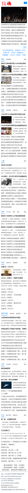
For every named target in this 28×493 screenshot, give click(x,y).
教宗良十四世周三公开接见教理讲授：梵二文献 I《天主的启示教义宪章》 (14, 252)
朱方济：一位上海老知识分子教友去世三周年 (14, 187)
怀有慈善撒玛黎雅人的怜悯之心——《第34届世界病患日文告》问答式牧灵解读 (14, 255)
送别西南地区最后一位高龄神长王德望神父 (14, 201)
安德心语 (8, 262)
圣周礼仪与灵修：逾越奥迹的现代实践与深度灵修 (14, 458)
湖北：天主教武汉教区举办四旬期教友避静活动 (14, 105)
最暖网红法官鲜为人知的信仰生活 (12, 196)
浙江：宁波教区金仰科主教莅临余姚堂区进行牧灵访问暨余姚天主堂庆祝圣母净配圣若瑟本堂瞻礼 (14, 102)
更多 (25, 59)
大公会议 (8, 212)
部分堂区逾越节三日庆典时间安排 (12, 86)
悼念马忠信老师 (6, 207)
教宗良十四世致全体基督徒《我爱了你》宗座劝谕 (13, 238)
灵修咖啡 (15, 262)
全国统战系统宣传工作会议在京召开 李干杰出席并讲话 (13, 340)
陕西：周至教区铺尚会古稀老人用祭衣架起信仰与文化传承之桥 (14, 193)
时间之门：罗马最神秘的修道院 (11, 391)
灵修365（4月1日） (7, 308)
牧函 (14, 212)
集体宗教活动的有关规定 (9, 357)
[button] (20, 7)
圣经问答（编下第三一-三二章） (12, 461)
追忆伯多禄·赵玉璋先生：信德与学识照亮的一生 (13, 190)
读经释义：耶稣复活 (8, 444)
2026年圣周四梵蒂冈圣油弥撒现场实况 (14, 27)
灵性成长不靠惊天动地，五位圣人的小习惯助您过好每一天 (14, 405)
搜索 (25, 47)
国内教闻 (8, 59)
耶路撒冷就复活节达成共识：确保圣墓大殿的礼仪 (14, 44)
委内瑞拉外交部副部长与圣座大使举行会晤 (14, 156)
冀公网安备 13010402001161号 (9, 487)
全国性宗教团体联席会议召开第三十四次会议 (14, 348)
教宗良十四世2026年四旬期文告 (11, 249)
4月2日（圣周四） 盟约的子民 (11, 303)
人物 (2, 161)
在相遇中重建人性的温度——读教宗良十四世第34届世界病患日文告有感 (14, 258)
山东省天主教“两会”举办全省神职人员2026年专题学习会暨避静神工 (13, 100)
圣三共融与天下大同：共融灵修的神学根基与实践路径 (14, 410)
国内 (2, 59)
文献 (2, 212)
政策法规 (4, 313)
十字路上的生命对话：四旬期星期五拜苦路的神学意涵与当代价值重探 (14, 396)
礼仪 (2, 415)
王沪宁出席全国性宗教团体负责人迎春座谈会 (14, 343)
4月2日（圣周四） (7, 306)
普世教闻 (8, 110)
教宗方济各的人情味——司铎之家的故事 (14, 199)
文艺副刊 (8, 364)
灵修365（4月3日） (7, 292)
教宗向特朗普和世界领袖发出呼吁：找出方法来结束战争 (14, 36)
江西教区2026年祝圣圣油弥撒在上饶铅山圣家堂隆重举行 (14, 41)
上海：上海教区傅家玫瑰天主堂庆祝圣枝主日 (14, 89)
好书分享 (15, 364)
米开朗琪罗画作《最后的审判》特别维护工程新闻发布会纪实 (14, 407)
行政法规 (11, 313)
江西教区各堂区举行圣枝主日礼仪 (12, 94)
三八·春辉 (4, 393)
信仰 (2, 262)
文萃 (2, 364)
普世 (2, 110)
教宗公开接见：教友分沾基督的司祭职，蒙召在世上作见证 (13, 30)
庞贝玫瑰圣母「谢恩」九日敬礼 (14, 467)
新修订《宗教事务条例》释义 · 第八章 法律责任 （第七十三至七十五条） (13, 354)
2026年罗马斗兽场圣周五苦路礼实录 (13, 24)
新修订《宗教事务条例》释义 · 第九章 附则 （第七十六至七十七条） (13, 351)
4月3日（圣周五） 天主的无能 (11, 295)
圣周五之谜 (5, 447)
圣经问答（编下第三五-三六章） (12, 453)
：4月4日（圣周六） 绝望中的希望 (14, 55)
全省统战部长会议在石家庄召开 (11, 345)
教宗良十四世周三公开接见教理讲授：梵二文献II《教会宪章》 (14, 241)
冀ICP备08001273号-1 (7, 485)
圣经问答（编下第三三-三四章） (12, 455)
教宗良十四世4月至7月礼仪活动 (11, 38)
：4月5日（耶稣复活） (14, 52)
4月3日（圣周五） (7, 297)
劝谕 (18, 212)
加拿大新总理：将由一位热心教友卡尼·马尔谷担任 (14, 204)
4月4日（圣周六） (7, 289)
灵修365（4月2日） (7, 300)
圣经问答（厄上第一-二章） (10, 450)
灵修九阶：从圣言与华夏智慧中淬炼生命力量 (14, 399)
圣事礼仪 (15, 415)
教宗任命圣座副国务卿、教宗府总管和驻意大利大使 (14, 153)
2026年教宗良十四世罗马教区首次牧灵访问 (14, 402)
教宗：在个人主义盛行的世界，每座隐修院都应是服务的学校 (14, 151)
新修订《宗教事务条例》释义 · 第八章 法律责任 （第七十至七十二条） (13, 359)
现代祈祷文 (5, 470)
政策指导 (18, 313)
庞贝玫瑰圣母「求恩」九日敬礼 (14, 465)
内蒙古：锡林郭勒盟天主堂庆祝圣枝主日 (14, 91)
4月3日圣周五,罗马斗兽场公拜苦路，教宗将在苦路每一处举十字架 (13, 33)
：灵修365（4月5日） (14, 50)
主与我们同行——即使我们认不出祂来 (14, 442)
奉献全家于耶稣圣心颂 (18, 470)
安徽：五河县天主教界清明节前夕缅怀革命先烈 (14, 97)
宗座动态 (15, 110)
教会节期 (8, 415)
